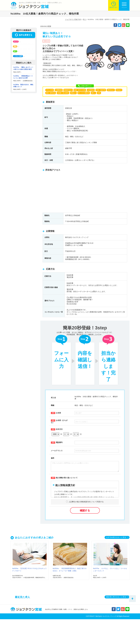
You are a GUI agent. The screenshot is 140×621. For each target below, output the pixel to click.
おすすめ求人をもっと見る (116, 539)
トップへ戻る (132, 598)
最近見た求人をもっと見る (116, 599)
